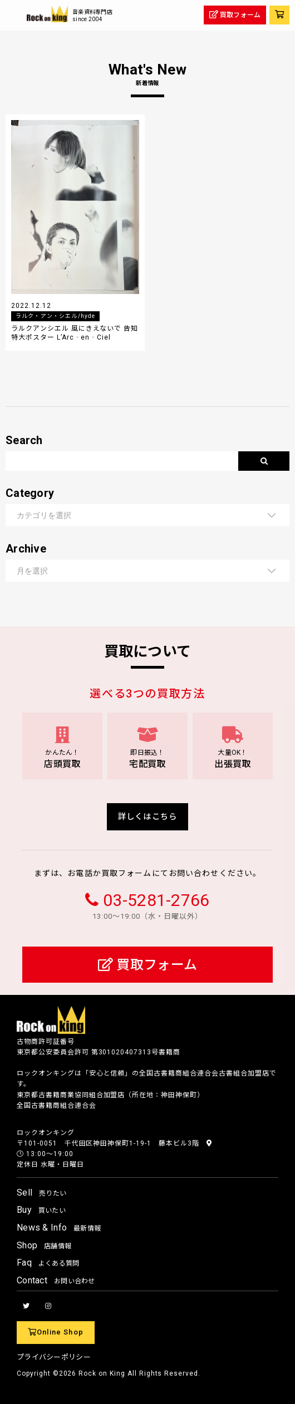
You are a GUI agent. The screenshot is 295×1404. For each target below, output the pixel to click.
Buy (41, 1209)
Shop (44, 1245)
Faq (48, 1262)
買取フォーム (147, 965)
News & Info (59, 1227)
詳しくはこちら (147, 817)
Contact (56, 1280)
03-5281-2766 (156, 900)
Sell (41, 1192)
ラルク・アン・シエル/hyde (55, 316)
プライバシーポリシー (54, 1357)
